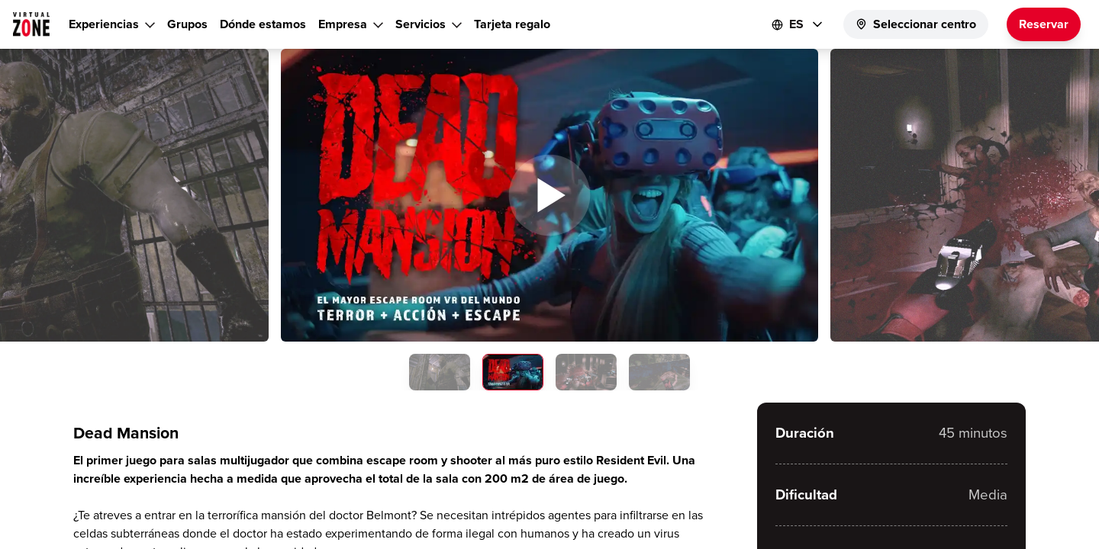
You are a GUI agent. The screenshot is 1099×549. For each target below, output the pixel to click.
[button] (549, 195)
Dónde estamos (263, 24)
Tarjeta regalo (512, 24)
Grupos (187, 24)
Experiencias (104, 24)
